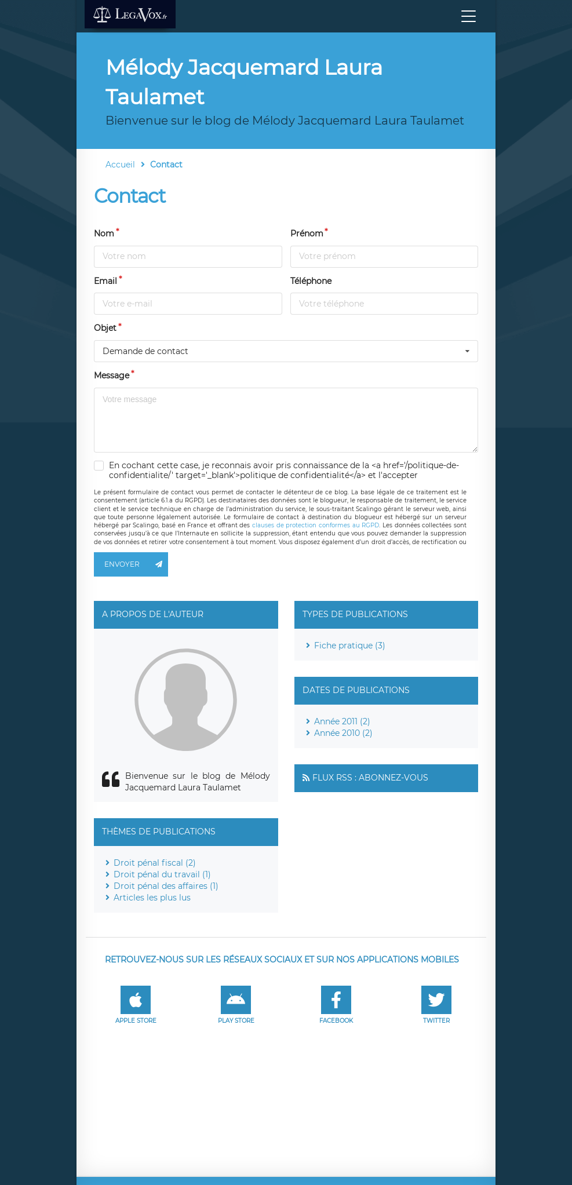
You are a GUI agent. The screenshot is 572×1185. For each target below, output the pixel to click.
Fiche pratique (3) (349, 645)
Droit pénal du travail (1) (162, 874)
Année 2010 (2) (343, 733)
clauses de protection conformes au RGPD (315, 525)
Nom (104, 233)
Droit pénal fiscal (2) (155, 863)
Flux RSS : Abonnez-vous (370, 777)
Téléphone (310, 281)
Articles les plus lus (152, 897)
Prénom (306, 233)
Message (111, 375)
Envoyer (136, 564)
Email (105, 281)
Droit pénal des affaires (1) (166, 886)
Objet (105, 328)
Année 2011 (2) (342, 721)
